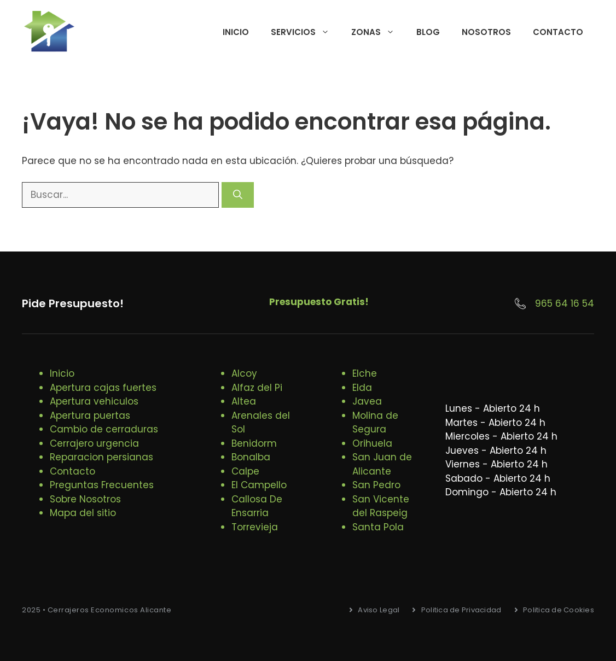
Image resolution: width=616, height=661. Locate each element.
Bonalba (250, 457)
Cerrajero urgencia (94, 443)
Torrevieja (254, 527)
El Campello (259, 485)
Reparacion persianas (101, 457)
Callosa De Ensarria (256, 506)
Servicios (305, 32)
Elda (362, 387)
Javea (367, 401)
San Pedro (376, 485)
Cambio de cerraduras (104, 429)
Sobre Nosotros (85, 499)
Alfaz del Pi (256, 387)
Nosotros (486, 32)
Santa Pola (378, 527)
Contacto (558, 32)
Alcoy (244, 373)
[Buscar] (238, 195)
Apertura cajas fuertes (103, 387)
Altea (243, 401)
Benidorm (254, 443)
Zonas (378, 32)
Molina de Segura (375, 422)
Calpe (245, 471)
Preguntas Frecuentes (102, 485)
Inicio (236, 32)
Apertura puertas (90, 415)
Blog (428, 32)
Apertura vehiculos (94, 401)
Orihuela (372, 443)
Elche (364, 373)
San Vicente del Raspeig (380, 506)
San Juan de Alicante (382, 464)
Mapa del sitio (83, 512)
